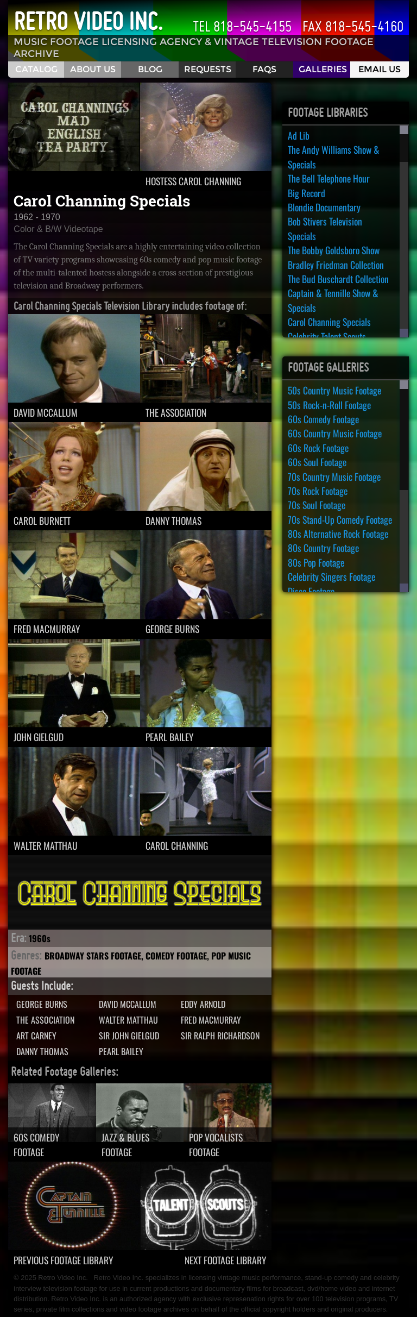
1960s (39, 938)
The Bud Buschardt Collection (338, 279)
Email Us (379, 69)
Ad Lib (298, 135)
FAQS (264, 69)
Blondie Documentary (324, 207)
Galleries (323, 69)
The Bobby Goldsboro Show (334, 250)
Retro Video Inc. (88, 21)
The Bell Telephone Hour (329, 178)
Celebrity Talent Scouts (327, 336)
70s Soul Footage (316, 505)
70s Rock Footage (318, 491)
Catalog (36, 69)
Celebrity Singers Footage (331, 576)
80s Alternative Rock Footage (338, 533)
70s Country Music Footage (334, 476)
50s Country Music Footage (334, 390)
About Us (93, 69)
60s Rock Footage (318, 448)
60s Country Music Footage (335, 433)
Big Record (306, 193)
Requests (207, 69)
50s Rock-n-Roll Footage (329, 405)
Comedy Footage (176, 955)
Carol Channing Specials (329, 322)
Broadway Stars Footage (93, 955)
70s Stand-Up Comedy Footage (340, 519)
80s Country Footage (323, 548)
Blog (150, 69)
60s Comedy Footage (323, 419)
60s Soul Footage (317, 462)
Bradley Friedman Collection (336, 265)
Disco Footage (311, 591)
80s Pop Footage (316, 562)
